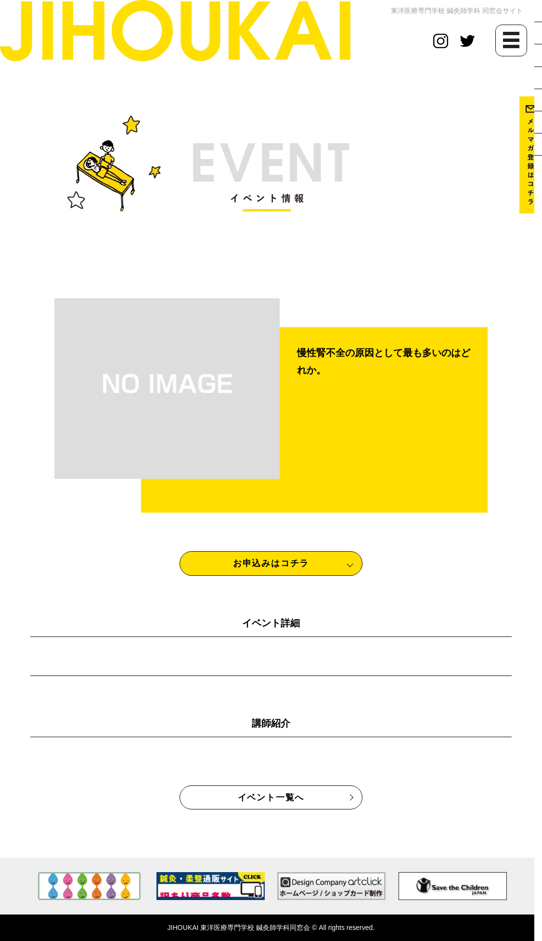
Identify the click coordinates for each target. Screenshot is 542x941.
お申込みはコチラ (271, 563)
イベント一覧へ (271, 797)
